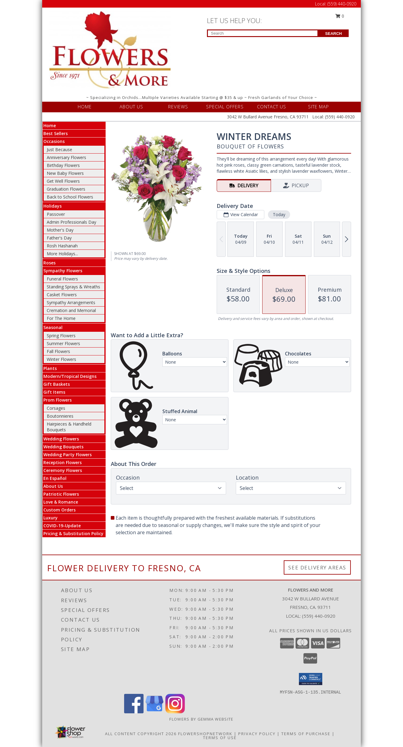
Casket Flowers (62, 294)
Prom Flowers (57, 400)
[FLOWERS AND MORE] (110, 50)
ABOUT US (131, 107)
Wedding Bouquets (63, 447)
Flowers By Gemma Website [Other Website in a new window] (201, 719)
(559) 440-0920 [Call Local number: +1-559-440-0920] (341, 4)
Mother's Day (60, 230)
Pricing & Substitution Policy (73, 533)
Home (49, 125)
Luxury (50, 518)
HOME (85, 107)
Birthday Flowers (63, 165)
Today (279, 214)
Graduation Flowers (66, 189)
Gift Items (54, 392)
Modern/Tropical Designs (70, 376)
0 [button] (339, 16)
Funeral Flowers (62, 279)
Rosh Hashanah (62, 246)
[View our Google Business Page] (154, 712)
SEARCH (333, 33)
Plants (50, 368)
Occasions (54, 141)
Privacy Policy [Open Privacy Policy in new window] (257, 733)
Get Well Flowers (63, 181)
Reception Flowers (62, 462)
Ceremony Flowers (62, 470)
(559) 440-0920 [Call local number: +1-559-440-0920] (318, 616)
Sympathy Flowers (62, 270)
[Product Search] (262, 33)
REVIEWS (178, 107)
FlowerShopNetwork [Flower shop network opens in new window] (205, 733)
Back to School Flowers (70, 197)
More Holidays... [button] (62, 253)
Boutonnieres (60, 416)
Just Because (59, 149)
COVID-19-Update (62, 525)
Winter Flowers (61, 359)
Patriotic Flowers (61, 494)
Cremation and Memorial (71, 310)
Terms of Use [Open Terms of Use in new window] (220, 737)
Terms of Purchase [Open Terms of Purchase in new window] (305, 733)
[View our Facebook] (134, 712)
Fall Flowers (58, 351)
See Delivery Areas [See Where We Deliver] (317, 567)
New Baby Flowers (65, 173)
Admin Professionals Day (71, 222)
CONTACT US (271, 107)
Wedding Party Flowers (67, 454)
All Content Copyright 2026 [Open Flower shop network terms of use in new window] (141, 733)
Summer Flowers (63, 343)
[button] (310, 679)
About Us (53, 486)
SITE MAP (318, 107)
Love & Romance (60, 502)
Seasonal (53, 327)
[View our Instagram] (175, 712)
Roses (49, 263)
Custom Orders (59, 510)
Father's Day (59, 238)
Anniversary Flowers (66, 157)
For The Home (61, 318)
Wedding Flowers (61, 439)
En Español (54, 478)
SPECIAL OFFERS (225, 107)
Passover (56, 214)
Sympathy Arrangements (71, 302)
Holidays (52, 206)
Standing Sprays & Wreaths (73, 287)
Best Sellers (55, 133)
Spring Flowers (61, 335)
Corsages (56, 408)
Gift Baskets (56, 384)
